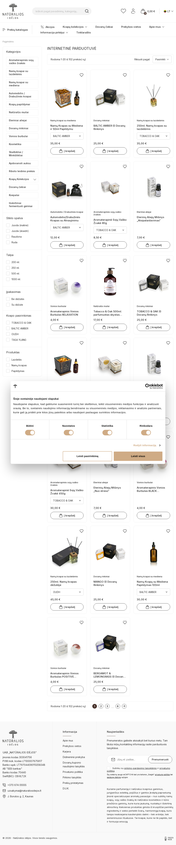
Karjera (67, 751)
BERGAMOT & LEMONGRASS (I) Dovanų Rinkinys (109, 675)
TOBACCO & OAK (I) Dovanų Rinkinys (149, 313)
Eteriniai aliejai (18, 120)
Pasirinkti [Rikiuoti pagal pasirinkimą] (162, 59)
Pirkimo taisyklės (72, 777)
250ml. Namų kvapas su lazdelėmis (152, 127)
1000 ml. (16, 279)
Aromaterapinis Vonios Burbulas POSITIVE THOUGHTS (64, 675)
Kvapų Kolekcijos (19, 179)
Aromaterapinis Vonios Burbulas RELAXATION (64, 313)
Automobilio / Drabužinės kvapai (20, 95)
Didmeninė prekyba (74, 757)
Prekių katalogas (15, 29)
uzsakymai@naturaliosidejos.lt (24, 790)
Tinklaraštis (83, 32)
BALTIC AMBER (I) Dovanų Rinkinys (109, 127)
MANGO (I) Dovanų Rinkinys (105, 583)
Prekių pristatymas (73, 782)
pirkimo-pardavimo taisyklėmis (140, 768)
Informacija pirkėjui (54, 32)
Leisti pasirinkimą (87, 456)
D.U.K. (66, 788)
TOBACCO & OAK (21, 322)
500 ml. (16, 273)
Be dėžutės (18, 299)
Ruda (14, 242)
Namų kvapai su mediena (18, 84)
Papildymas (18, 371)
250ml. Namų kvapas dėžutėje (63, 583)
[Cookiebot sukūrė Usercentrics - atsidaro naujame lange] (148, 386)
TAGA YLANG (19, 339)
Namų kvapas (19, 365)
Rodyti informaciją (144, 445)
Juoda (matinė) (20, 225)
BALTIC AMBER (20, 328)
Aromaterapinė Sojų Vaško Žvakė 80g (110, 221)
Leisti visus (138, 456)
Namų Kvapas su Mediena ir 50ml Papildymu (66, 127)
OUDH (15, 334)
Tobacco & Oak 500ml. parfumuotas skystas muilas (108, 313)
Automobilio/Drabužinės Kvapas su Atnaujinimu (65, 219)
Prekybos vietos (131, 26)
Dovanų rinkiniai (18, 128)
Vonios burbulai (18, 136)
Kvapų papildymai (19, 104)
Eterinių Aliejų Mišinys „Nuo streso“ (107, 489)
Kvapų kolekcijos (75, 26)
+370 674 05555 (17, 784)
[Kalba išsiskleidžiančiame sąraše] (168, 11)
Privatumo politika (73, 771)
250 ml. (15, 267)
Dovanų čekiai (104, 26)
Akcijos (47, 27)
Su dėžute (17, 304)
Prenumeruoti (160, 759)
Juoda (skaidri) (20, 230)
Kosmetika (15, 144)
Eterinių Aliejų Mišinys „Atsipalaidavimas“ (150, 219)
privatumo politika (162, 775)
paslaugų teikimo (114, 777)
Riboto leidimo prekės (22, 171)
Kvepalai (14, 195)
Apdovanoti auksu (20, 163)
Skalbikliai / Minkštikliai (16, 154)
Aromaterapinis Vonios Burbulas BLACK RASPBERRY (151, 489)
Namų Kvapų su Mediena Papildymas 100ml (152, 583)
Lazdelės (17, 359)
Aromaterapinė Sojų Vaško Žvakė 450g (66, 492)
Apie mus (156, 26)
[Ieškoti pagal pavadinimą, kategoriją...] (66, 11)
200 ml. (16, 262)
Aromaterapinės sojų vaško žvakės (21, 62)
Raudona (17, 236)
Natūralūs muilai (19, 112)
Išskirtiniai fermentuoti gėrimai (20, 205)
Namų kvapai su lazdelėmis (18, 73)
